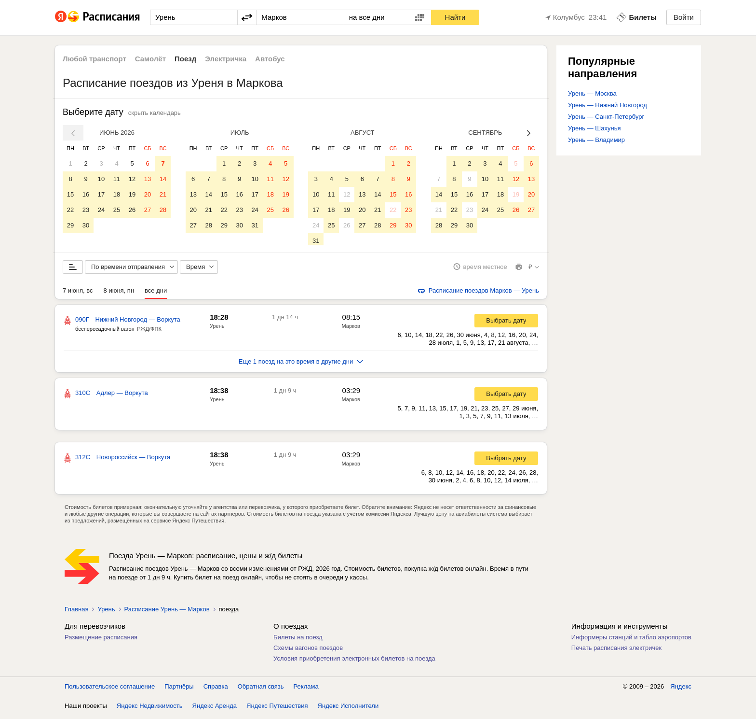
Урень (217, 329)
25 (116, 209)
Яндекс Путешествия (277, 709)
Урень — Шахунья (594, 128)
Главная (76, 612)
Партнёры (178, 689)
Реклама (306, 689)
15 (70, 194)
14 (163, 179)
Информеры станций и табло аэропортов (631, 640)
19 (132, 194)
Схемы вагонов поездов (308, 651)
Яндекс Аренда (214, 709)
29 (70, 225)
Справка (215, 689)
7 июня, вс (78, 293)
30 (85, 225)
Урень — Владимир (596, 139)
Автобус (270, 59)
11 (116, 179)
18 (116, 194)
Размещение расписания (101, 640)
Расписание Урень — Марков (167, 612)
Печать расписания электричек (616, 651)
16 (85, 194)
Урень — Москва (592, 93)
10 (101, 179)
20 (147, 194)
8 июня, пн (119, 293)
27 (147, 209)
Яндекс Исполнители (348, 709)
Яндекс (680, 689)
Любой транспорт (94, 59)
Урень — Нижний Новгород (607, 105)
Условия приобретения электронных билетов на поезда (354, 661)
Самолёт (150, 59)
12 (132, 179)
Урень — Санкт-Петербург (606, 116)
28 (163, 209)
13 (147, 179)
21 (163, 194)
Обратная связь (261, 689)
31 (254, 225)
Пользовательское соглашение (110, 689)
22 (70, 209)
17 (101, 194)
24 (101, 209)
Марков (351, 329)
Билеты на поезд (298, 640)
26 (132, 209)
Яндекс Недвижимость (150, 709)
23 (85, 209)
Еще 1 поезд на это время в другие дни (301, 364)
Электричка (225, 59)
